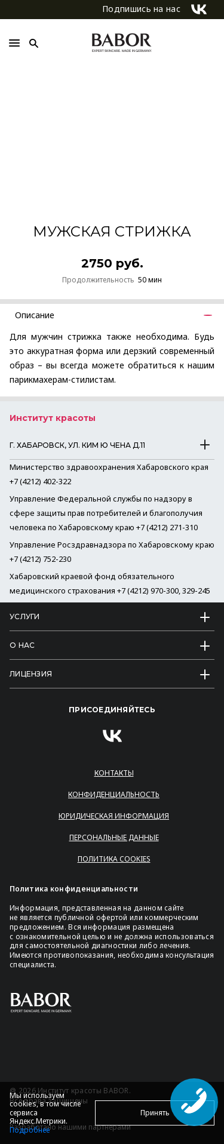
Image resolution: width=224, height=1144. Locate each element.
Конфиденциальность (113, 794)
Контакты (114, 773)
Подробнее (30, 1130)
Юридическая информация (114, 816)
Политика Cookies (114, 859)
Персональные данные (114, 837)
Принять (155, 1113)
